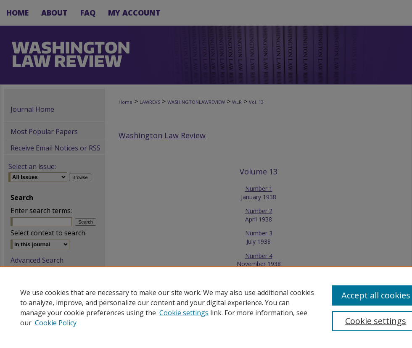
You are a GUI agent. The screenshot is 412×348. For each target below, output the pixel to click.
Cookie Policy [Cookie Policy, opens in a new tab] (56, 322)
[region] (206, 307)
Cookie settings (184, 312)
